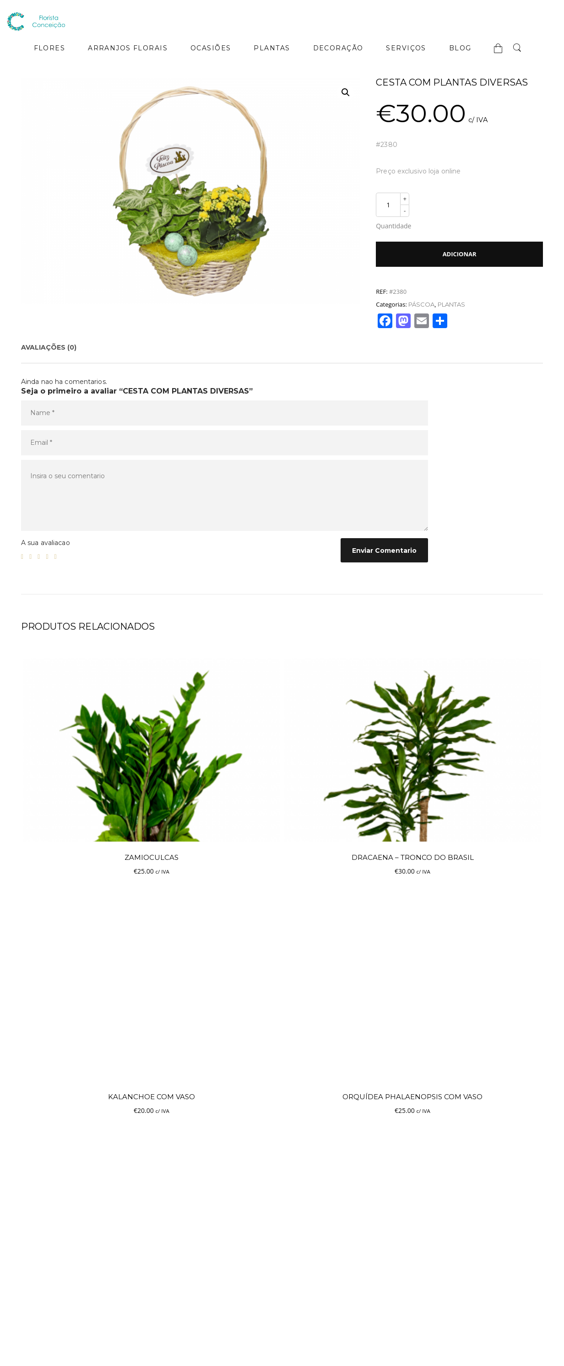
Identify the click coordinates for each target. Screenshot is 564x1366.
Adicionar (460, 254)
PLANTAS (451, 304)
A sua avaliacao (45, 543)
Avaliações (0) (48, 347)
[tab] (48, 347)
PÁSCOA (421, 304)
